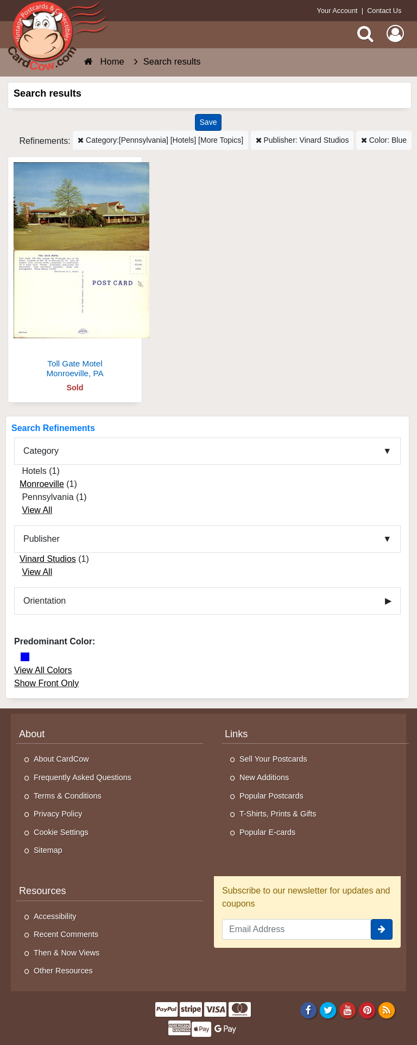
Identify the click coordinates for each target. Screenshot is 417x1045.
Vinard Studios (48, 558)
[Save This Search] (208, 122)
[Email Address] (296, 929)
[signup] (382, 929)
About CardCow (61, 759)
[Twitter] (328, 1009)
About (32, 734)
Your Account (337, 11)
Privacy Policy (58, 813)
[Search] (365, 33)
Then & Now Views (66, 952)
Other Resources (63, 970)
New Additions (264, 777)
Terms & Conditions (68, 795)
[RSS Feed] (386, 1009)
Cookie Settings (61, 832)
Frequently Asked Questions (82, 777)
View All (37, 510)
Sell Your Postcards (273, 759)
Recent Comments (66, 934)
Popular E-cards (267, 832)
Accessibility (55, 916)
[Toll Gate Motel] (75, 271)
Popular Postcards (271, 795)
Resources (42, 890)
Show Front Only (46, 683)
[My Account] (395, 33)
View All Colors (43, 670)
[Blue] (25, 657)
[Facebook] (308, 1009)
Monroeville (42, 484)
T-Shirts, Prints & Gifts (278, 813)
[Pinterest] (367, 1009)
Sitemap (48, 850)
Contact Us (384, 11)
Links (236, 734)
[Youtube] (347, 1009)
